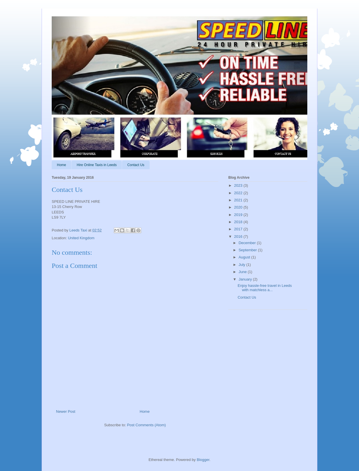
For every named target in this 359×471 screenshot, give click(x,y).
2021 (239, 200)
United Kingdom (81, 238)
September (248, 250)
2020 (239, 207)
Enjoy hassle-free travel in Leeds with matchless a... (265, 287)
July (242, 264)
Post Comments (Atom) (146, 425)
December (248, 243)
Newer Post (65, 411)
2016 (239, 236)
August (245, 257)
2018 (239, 222)
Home (61, 165)
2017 (239, 229)
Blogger (203, 460)
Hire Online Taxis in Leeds (97, 165)
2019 (239, 215)
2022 (239, 193)
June (243, 272)
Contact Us (135, 165)
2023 (239, 185)
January (246, 279)
